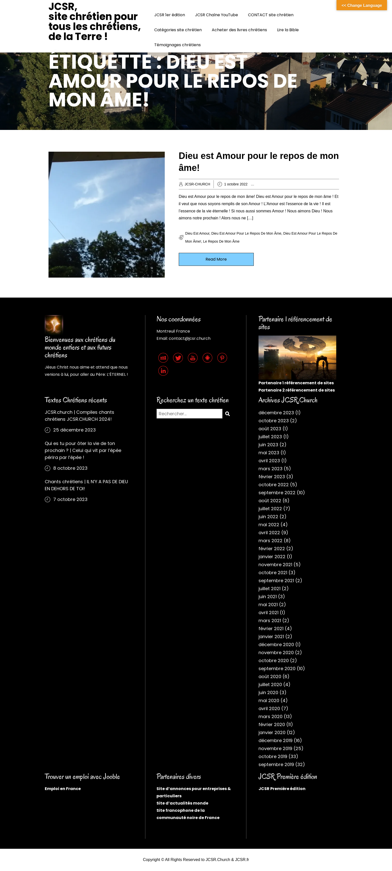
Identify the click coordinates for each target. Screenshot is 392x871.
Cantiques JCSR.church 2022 (328, 184)
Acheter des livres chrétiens (239, 30)
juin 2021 (267, 596)
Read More (216, 259)
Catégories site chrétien (178, 30)
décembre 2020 (276, 644)
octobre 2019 (272, 756)
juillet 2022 (270, 508)
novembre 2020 (276, 652)
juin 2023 (268, 444)
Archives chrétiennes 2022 (282, 184)
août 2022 (269, 500)
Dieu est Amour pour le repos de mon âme (246, 233)
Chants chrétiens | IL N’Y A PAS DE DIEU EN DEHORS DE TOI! (86, 485)
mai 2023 (268, 452)
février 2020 (271, 724)
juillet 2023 (270, 437)
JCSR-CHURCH (197, 184)
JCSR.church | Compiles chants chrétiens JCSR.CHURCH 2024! (79, 415)
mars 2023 (270, 468)
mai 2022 (268, 524)
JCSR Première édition (282, 789)
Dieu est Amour (197, 233)
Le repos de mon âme (221, 241)
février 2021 (271, 628)
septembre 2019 (276, 764)
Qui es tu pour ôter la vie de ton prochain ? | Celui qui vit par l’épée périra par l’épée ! (83, 450)
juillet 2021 (269, 588)
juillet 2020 (270, 684)
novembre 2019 (275, 748)
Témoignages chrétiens (177, 45)
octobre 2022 (273, 484)
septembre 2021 (276, 580)
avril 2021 (268, 612)
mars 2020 (270, 716)
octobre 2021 (272, 572)
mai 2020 (268, 700)
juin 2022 (268, 516)
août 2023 (269, 429)
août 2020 (269, 676)
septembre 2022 (277, 492)
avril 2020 (269, 708)
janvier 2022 (272, 556)
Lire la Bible (288, 30)
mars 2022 (270, 540)
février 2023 (271, 476)
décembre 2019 (275, 740)
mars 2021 (269, 620)
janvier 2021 (271, 636)
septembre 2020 (277, 668)
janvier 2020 (272, 732)
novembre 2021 (275, 564)
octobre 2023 (273, 421)
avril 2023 (269, 460)
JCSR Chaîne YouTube (216, 15)
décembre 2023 (276, 413)
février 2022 (271, 548)
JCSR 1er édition (169, 15)
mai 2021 (268, 604)
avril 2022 (269, 532)
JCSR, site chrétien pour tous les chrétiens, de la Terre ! (94, 21)
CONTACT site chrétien (271, 15)
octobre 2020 (273, 660)
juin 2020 (268, 692)
